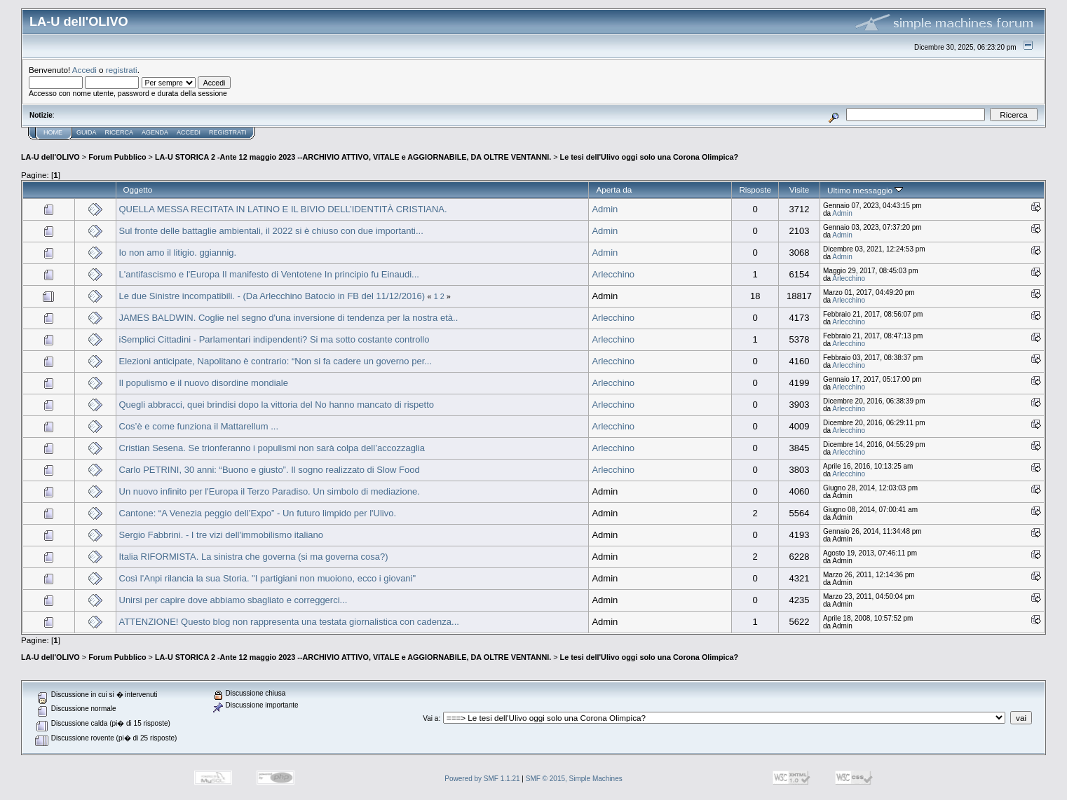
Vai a (430, 718)
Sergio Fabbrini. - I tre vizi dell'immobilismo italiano (221, 535)
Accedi (84, 69)
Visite (799, 189)
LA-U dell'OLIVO (50, 157)
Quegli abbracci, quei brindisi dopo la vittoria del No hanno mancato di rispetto (276, 404)
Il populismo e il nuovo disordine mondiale (203, 383)
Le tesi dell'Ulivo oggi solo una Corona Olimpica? (649, 157)
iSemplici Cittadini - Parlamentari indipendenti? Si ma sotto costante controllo (274, 339)
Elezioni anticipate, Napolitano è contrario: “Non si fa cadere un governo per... (276, 361)
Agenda (155, 132)
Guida (86, 132)
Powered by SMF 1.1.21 (481, 778)
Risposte (755, 189)
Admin (605, 209)
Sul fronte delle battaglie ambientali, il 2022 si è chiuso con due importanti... (271, 231)
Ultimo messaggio (865, 190)
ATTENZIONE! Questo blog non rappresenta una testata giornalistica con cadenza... (289, 621)
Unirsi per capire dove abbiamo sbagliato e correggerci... (233, 600)
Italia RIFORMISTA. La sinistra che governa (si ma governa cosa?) (253, 556)
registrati (121, 69)
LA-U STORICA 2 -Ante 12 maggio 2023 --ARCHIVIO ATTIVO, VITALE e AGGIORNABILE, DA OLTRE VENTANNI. (353, 157)
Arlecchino (613, 274)
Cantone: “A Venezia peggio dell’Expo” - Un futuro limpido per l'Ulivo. (258, 513)
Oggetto (138, 189)
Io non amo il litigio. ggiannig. (178, 252)
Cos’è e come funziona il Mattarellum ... (199, 426)
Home (52, 132)
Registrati (227, 132)
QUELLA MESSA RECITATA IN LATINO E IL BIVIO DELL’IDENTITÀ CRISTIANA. (283, 209)
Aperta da (614, 189)
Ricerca (119, 132)
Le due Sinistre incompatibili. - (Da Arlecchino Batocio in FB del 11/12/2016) (272, 296)
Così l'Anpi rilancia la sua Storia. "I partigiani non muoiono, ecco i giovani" (267, 578)
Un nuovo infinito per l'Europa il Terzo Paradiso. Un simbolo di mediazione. (269, 491)
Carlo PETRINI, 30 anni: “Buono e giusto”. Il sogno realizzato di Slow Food (269, 469)
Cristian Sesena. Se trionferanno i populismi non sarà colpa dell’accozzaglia (272, 448)
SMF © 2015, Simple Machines (574, 778)
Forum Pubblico (117, 157)
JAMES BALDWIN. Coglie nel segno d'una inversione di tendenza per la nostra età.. (288, 317)
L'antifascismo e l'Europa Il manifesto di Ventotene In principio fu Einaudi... (269, 274)
